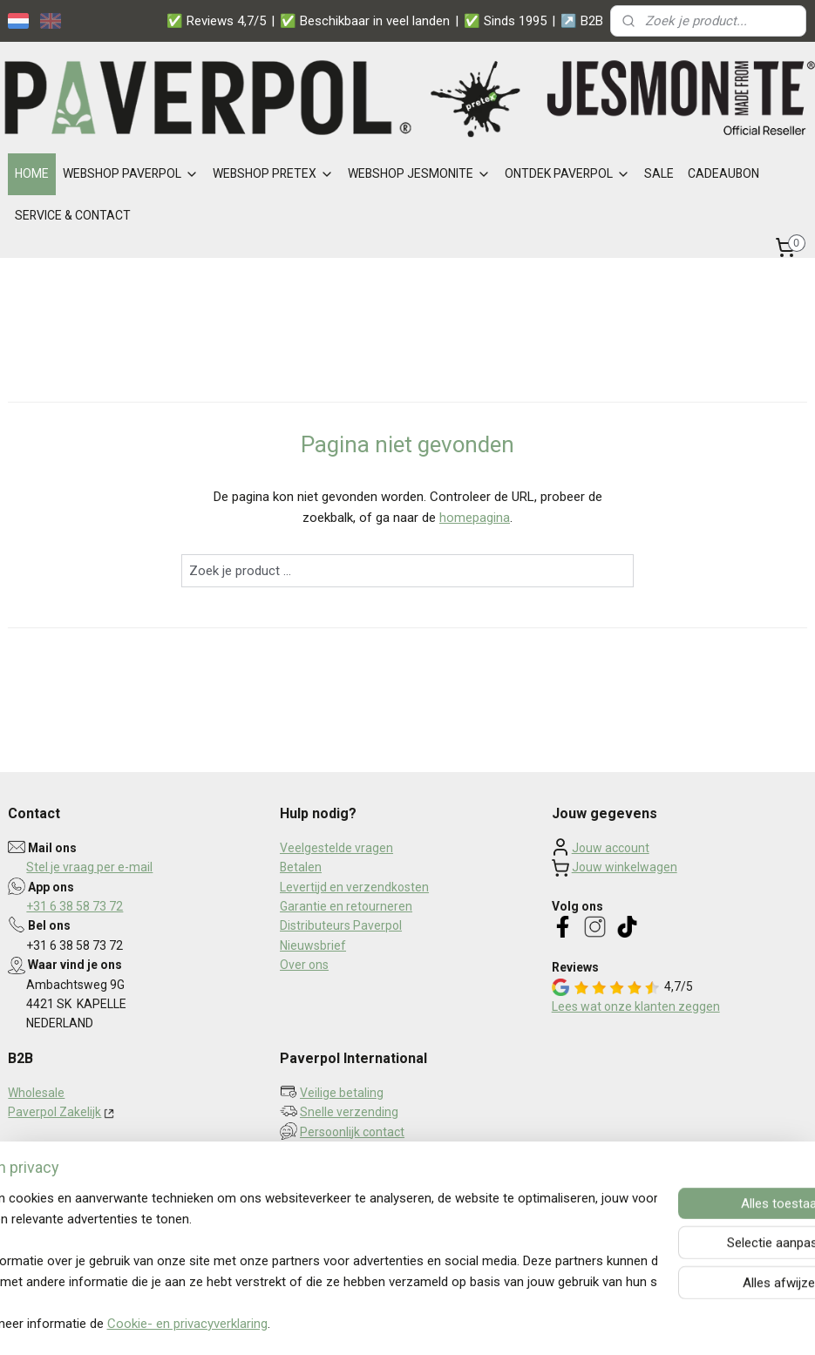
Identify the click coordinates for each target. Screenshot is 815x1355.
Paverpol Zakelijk (54, 1112)
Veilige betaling (342, 1093)
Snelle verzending (349, 1112)
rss (397, 1323)
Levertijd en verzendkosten (354, 887)
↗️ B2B (581, 21)
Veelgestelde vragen (336, 848)
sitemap (364, 1323)
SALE (659, 173)
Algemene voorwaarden (74, 1190)
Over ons (304, 965)
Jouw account (610, 848)
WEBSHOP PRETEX (273, 173)
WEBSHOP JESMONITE (419, 173)
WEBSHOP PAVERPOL (131, 173)
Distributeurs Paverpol (341, 925)
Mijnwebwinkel (608, 1323)
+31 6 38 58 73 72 (74, 906)
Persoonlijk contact (352, 1132)
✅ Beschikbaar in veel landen (365, 21)
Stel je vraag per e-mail (89, 867)
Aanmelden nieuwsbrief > (366, 1175)
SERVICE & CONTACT (73, 215)
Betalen (301, 867)
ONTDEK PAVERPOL (567, 173)
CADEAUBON (723, 173)
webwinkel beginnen (460, 1323)
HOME (32, 173)
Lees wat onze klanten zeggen (636, 1006)
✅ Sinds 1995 (505, 21)
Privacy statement (58, 1170)
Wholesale (36, 1093)
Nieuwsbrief (313, 945)
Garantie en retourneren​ (346, 906)
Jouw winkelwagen (624, 867)
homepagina (474, 517)
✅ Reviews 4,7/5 (216, 21)
